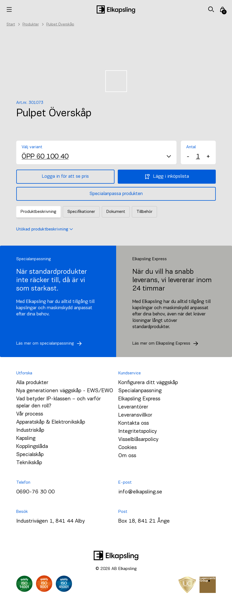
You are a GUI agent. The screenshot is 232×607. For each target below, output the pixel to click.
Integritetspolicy (137, 431)
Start (10, 24)
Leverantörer (133, 407)
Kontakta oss (133, 423)
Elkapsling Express (139, 399)
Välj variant (32, 147)
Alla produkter (32, 382)
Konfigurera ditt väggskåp (148, 382)
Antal (191, 147)
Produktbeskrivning (38, 212)
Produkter (30, 24)
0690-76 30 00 (35, 492)
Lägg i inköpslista (166, 176)
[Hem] (116, 9)
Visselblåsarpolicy (138, 439)
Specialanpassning (140, 391)
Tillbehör (144, 212)
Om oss (127, 455)
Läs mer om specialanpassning (50, 343)
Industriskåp (30, 430)
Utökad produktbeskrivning (44, 229)
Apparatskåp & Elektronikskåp (50, 422)
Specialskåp (30, 454)
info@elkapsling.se (140, 492)
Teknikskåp (29, 463)
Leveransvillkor (135, 415)
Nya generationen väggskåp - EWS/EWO (64, 391)
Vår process (29, 414)
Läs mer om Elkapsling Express (166, 343)
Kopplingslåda (32, 446)
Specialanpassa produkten (116, 193)
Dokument (115, 212)
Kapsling (25, 438)
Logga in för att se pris (65, 176)
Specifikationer (81, 212)
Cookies (127, 447)
